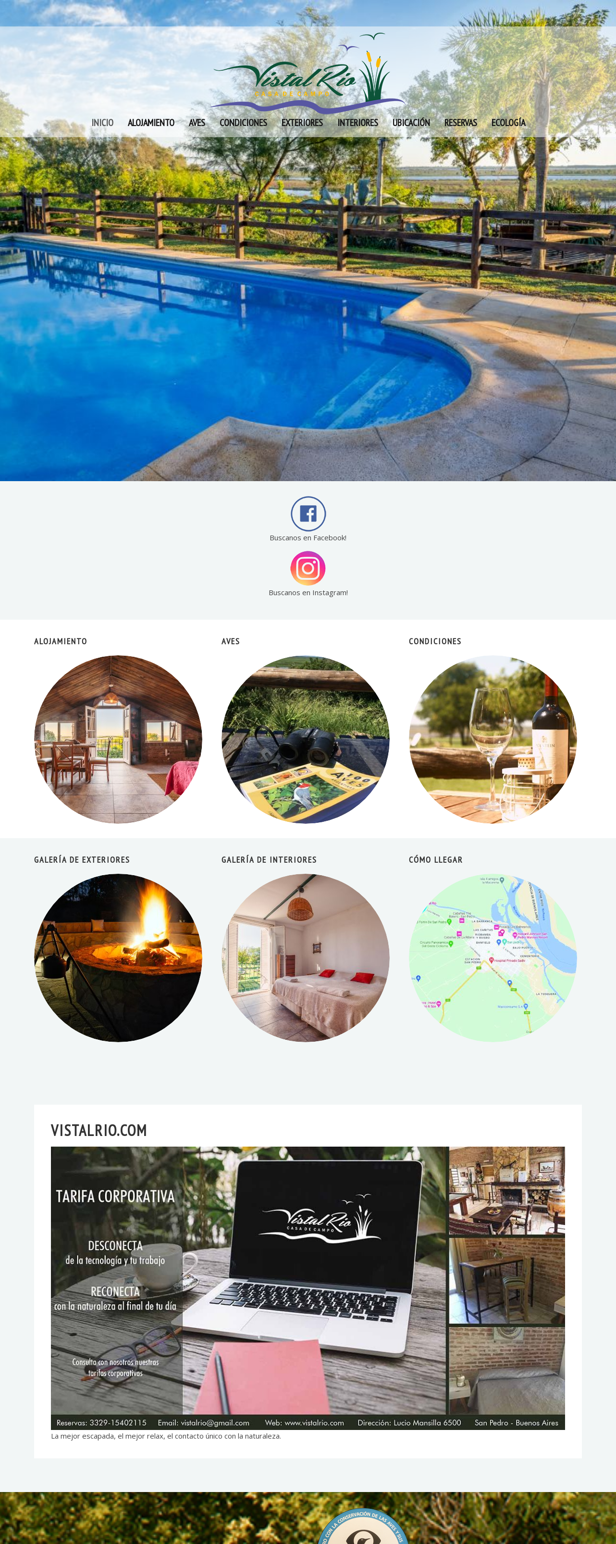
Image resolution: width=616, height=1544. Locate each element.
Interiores (357, 122)
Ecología (508, 122)
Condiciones (243, 122)
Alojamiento (151, 122)
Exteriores (302, 122)
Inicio (102, 122)
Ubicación (411, 122)
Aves (197, 122)
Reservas (460, 122)
